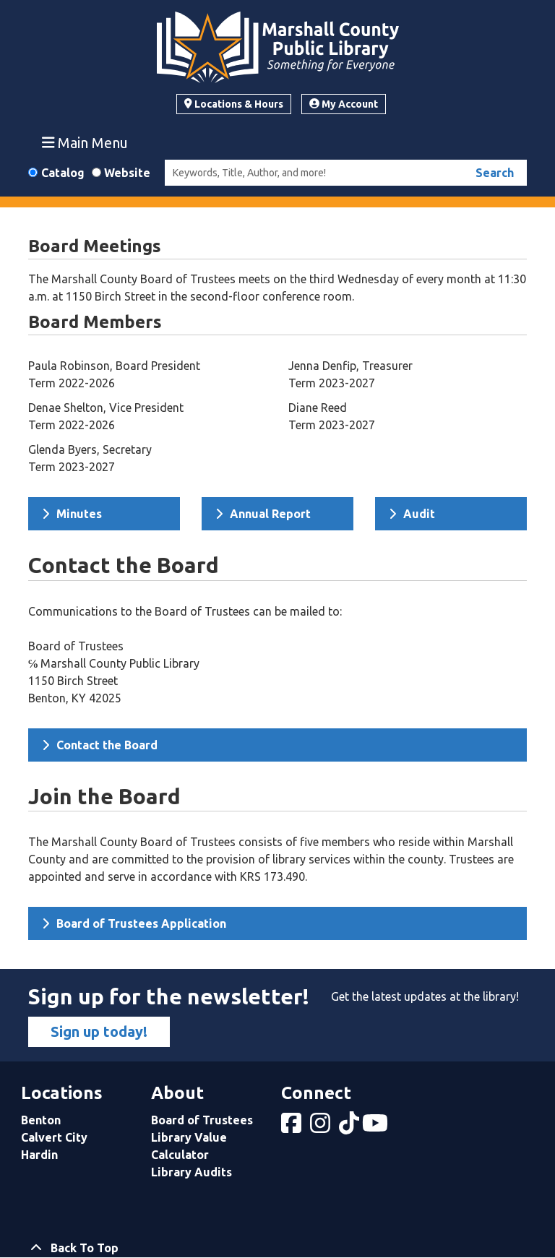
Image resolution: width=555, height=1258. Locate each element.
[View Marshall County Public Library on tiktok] (350, 1127)
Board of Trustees (202, 1119)
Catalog (63, 172)
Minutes (72, 513)
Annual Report (263, 513)
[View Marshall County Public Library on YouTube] (376, 1127)
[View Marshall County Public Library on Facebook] (292, 1127)
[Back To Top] (277, 1247)
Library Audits (191, 1172)
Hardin (39, 1154)
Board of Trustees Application (134, 923)
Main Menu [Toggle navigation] (85, 142)
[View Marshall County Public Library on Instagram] (321, 1127)
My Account (343, 104)
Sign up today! (99, 1031)
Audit (412, 513)
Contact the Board (100, 744)
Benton (41, 1119)
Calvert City (54, 1137)
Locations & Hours (233, 104)
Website (127, 172)
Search (495, 172)
